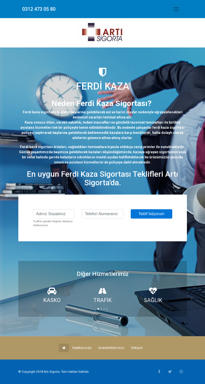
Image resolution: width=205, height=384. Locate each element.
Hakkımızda (81, 348)
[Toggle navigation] (176, 9)
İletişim (137, 348)
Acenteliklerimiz (111, 348)
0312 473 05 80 (38, 9)
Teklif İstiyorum (151, 214)
